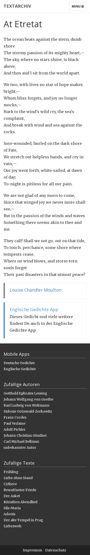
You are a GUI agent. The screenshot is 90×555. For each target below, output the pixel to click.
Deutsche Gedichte (19, 363)
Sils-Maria (12, 508)
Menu (79, 7)
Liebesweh (12, 526)
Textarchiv (17, 6)
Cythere (10, 484)
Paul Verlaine (14, 423)
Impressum (32, 550)
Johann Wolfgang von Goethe (28, 399)
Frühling (11, 472)
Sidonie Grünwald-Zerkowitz (28, 411)
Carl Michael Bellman (21, 441)
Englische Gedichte (20, 369)
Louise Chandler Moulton (35, 290)
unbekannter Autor (20, 447)
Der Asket (12, 496)
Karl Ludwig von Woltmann (26, 405)
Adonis (9, 514)
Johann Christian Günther (25, 435)
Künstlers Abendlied (20, 502)
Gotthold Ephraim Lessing (25, 393)
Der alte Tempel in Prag (23, 520)
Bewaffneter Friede (20, 490)
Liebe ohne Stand (18, 478)
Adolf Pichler (14, 429)
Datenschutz (55, 550)
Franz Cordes (15, 417)
